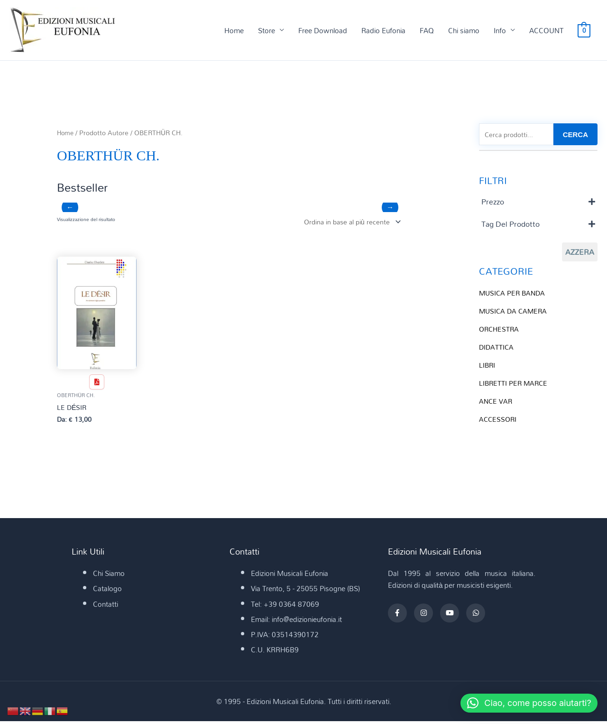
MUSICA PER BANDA (513, 294)
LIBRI (487, 366)
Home (234, 30)
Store (266, 30)
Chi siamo (463, 30)
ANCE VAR (496, 402)
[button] (524, 703)
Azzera (579, 253)
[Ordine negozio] (348, 222)
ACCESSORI (498, 420)
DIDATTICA (497, 348)
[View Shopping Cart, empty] (584, 30)
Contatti (105, 606)
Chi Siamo (109, 575)
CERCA (575, 135)
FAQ (427, 30)
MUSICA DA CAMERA (514, 312)
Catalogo (107, 591)
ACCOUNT (546, 30)
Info (500, 30)
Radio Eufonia (383, 30)
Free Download (322, 30)
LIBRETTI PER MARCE (514, 384)
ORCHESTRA (500, 330)
